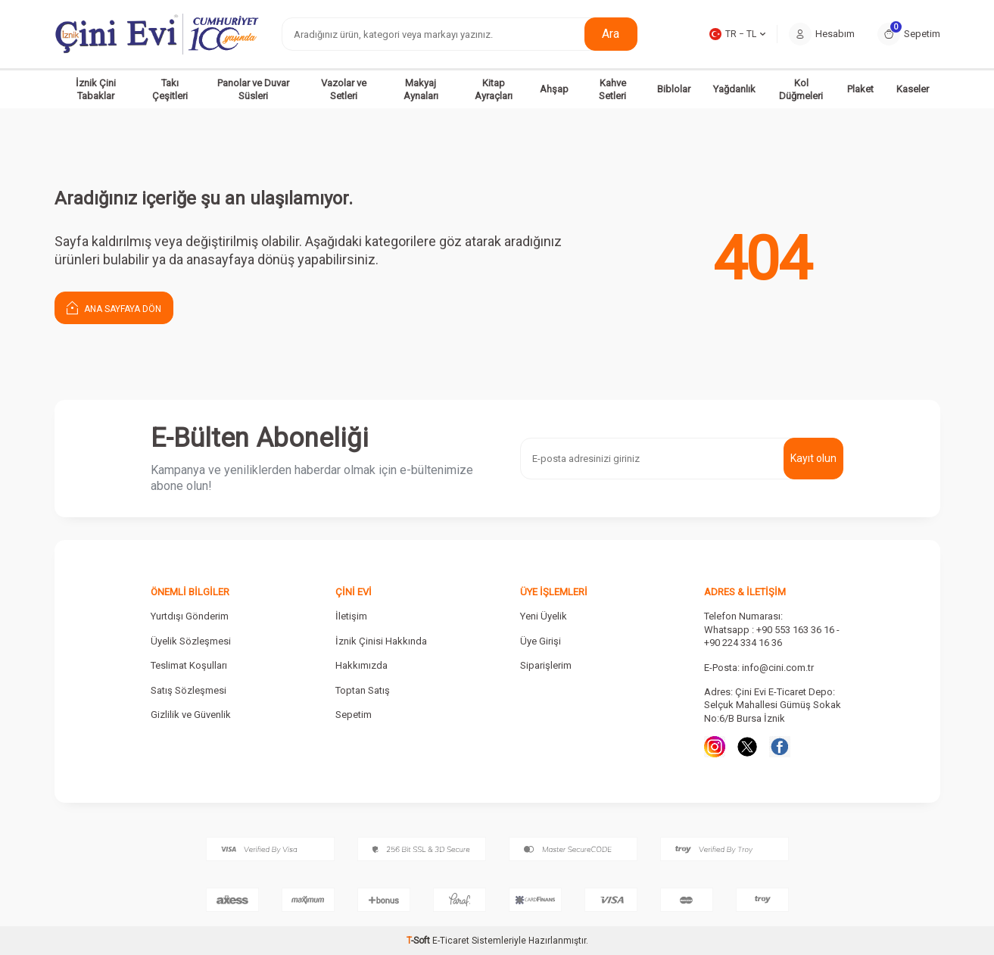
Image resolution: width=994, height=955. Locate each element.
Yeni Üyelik (543, 616)
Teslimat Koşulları (189, 665)
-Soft (419, 940)
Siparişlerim (546, 665)
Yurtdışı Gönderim (190, 616)
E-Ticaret (450, 940)
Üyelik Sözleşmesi (191, 641)
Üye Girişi (540, 641)
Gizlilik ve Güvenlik (191, 714)
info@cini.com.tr (778, 667)
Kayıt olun (813, 458)
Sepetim (353, 714)
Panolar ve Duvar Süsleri (253, 89)
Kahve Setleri (612, 89)
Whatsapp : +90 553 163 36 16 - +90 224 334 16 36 (772, 636)
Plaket (860, 89)
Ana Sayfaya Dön (114, 307)
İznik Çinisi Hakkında (381, 641)
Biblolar (673, 89)
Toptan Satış (362, 690)
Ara (610, 34)
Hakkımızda (361, 665)
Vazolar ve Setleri (343, 89)
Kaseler (912, 89)
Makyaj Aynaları (421, 89)
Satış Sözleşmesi (188, 690)
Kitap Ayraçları (494, 89)
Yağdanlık (734, 89)
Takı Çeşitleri (170, 89)
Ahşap (554, 89)
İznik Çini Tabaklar (96, 89)
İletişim (351, 616)
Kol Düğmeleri (801, 89)
